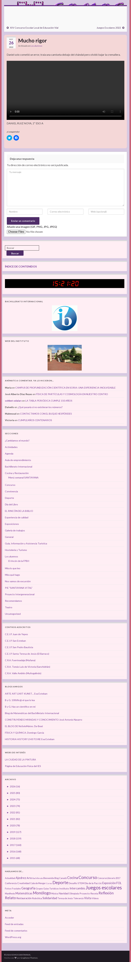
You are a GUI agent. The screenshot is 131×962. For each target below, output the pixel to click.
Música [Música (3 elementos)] (54, 893)
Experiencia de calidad (16, 517)
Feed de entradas (14, 924)
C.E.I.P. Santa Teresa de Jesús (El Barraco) (27, 653)
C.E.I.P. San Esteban (15, 640)
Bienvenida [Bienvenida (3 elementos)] (48, 878)
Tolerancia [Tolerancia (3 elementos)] (78, 898)
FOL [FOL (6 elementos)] (118, 883)
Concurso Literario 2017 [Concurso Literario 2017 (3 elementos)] (109, 878)
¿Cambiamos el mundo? (17, 440)
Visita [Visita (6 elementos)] (87, 898)
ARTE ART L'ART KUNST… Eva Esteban (26, 693)
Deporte (9, 497)
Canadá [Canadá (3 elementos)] (63, 878)
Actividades (11, 447)
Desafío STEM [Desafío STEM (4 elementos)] (76, 883)
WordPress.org (13, 937)
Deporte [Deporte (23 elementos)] (60, 882)
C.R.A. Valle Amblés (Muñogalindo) (23, 673)
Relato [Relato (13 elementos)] (10, 898)
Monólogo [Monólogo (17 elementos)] (42, 892)
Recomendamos (13, 600)
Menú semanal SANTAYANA (23, 477)
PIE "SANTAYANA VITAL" (18, 587)
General (9, 536)
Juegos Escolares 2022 (109, 27)
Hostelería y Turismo (16, 549)
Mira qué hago (12, 574)
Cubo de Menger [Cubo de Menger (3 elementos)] (38, 883)
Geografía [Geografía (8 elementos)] (28, 888)
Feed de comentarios (16, 930)
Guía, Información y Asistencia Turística (26, 543)
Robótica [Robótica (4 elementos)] (37, 898)
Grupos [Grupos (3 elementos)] (39, 888)
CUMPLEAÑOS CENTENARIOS (35, 420)
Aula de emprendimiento (18, 460)
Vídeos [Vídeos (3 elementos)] (95, 898)
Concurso (10, 484)
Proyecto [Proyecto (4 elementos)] (84, 893)
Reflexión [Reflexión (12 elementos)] (106, 893)
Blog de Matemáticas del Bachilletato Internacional (32, 713)
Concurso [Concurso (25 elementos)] (87, 877)
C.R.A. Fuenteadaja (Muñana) (20, 660)
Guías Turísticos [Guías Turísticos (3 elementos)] (51, 888)
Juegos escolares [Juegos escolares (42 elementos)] (104, 887)
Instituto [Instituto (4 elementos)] (64, 888)
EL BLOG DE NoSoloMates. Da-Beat (24, 726)
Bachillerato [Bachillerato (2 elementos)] (37, 878)
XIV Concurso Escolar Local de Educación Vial (34, 27)
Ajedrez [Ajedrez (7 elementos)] (21, 878)
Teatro (8, 607)
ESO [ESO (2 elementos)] (100, 883)
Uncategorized (13, 613)
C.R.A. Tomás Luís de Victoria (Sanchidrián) (27, 666)
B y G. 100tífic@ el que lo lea (20, 700)
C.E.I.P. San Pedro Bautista (19, 647)
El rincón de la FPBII (18, 560)
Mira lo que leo (12, 568)
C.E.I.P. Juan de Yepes (16, 634)
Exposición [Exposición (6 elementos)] (109, 883)
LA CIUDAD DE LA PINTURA (20, 759)
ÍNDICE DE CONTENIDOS (21, 266)
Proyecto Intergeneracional (19, 594)
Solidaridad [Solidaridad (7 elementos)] (49, 898)
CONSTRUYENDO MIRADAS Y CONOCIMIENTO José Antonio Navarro (43, 719)
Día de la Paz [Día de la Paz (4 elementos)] (91, 883)
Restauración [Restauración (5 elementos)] (24, 898)
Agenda (9, 453)
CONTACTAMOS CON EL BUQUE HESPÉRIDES (46, 413)
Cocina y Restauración (17, 473)
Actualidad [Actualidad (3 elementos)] (10, 878)
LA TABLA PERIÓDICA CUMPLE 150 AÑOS (48, 400)
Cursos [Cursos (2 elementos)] (49, 883)
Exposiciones (12, 523)
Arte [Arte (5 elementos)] (29, 877)
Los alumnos (36, 46)
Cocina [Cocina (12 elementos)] (72, 877)
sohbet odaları (13, 400)
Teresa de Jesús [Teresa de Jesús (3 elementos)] (65, 898)
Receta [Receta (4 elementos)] (94, 893)
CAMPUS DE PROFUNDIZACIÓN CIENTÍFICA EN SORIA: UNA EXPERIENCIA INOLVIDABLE (65, 387)
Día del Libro (11, 504)
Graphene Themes (29, 958)
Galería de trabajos (15, 530)
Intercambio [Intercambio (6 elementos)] (77, 888)
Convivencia (11, 491)
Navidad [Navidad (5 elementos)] (64, 893)
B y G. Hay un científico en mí (20, 706)
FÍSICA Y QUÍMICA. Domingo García (24, 732)
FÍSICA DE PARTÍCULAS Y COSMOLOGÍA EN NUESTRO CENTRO (72, 394)
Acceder (9, 917)
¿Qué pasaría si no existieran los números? (40, 407)
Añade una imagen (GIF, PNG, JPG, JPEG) (32, 226)
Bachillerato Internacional (18, 466)
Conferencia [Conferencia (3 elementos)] (11, 883)
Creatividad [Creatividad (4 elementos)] (23, 883)
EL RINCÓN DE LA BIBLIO (19, 510)
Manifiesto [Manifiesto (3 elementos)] (10, 893)
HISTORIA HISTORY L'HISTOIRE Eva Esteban (29, 739)
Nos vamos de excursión (18, 581)
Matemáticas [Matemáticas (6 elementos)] (24, 893)
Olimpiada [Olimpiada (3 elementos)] (74, 893)
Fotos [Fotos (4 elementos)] (8, 888)
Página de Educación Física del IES (23, 766)
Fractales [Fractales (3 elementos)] (16, 888)
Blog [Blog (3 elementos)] (56, 878)
